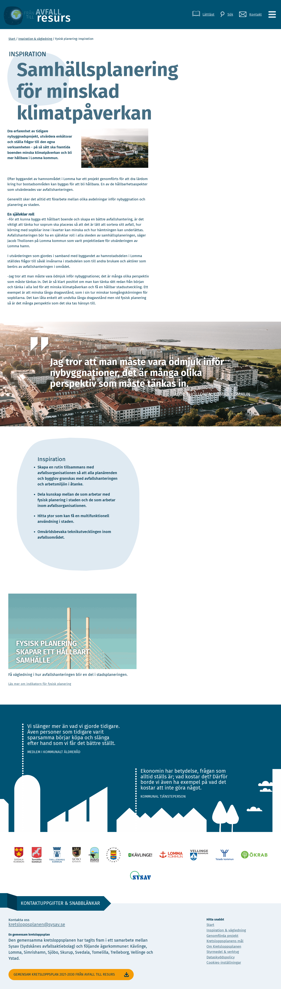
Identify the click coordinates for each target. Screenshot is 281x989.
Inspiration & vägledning (35, 39)
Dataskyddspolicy (221, 957)
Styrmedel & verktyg (223, 952)
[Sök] (226, 14)
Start (12, 39)
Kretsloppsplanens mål (225, 941)
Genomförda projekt (222, 936)
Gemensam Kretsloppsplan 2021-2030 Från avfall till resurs (72, 974)
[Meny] (272, 14)
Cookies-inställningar (224, 962)
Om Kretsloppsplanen (224, 946)
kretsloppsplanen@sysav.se (36, 924)
